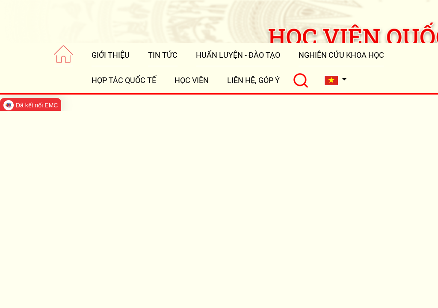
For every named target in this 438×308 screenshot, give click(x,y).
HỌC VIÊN (192, 80)
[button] (335, 80)
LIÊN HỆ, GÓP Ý (253, 80)
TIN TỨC (163, 54)
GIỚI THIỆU (111, 54)
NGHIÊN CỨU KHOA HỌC (341, 54)
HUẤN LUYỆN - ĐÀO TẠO (238, 54)
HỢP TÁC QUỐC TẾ (124, 80)
